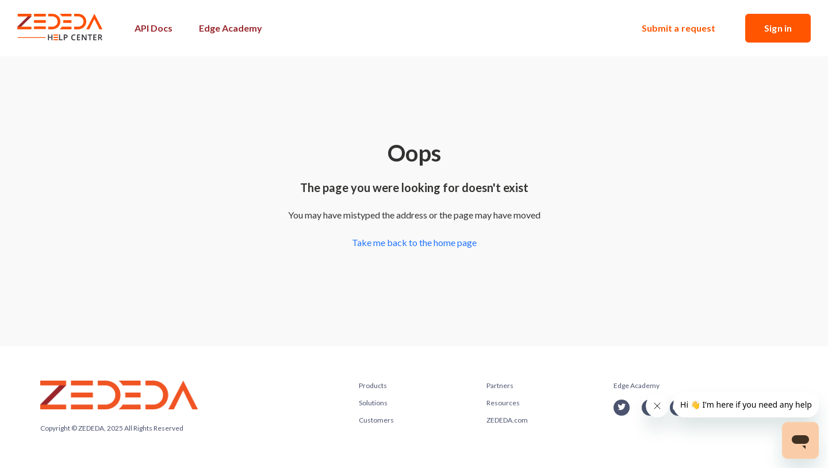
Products (373, 385)
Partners (499, 385)
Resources (503, 402)
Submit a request (679, 27)
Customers (376, 420)
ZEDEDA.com (507, 420)
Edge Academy (230, 27)
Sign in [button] (778, 27)
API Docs (153, 27)
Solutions (373, 402)
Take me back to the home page (414, 242)
